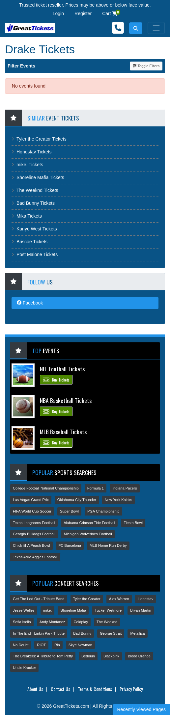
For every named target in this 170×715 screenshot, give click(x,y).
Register (83, 13)
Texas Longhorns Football (34, 523)
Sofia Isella (22, 622)
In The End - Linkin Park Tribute (39, 633)
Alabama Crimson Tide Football (89, 523)
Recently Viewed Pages (141, 709)
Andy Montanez (52, 622)
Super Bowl (69, 511)
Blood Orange (139, 656)
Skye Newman (80, 645)
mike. (47, 610)
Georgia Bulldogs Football (34, 534)
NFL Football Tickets (62, 368)
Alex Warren (119, 599)
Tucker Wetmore (108, 610)
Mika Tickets (27, 216)
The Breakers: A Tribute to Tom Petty (43, 656)
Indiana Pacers (124, 488)
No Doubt (20, 645)
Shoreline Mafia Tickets (38, 177)
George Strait (111, 633)
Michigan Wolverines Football (88, 534)
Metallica (137, 633)
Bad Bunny (82, 633)
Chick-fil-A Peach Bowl (31, 545)
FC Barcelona (70, 545)
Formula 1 (95, 488)
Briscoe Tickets (29, 241)
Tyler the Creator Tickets (39, 139)
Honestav (145, 599)
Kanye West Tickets (34, 228)
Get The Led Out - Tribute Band (39, 599)
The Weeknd (107, 622)
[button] (135, 28)
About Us (35, 688)
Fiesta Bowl (133, 523)
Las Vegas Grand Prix (31, 500)
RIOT (41, 645)
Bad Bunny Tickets (33, 203)
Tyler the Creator (86, 599)
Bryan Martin (140, 610)
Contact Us (60, 688)
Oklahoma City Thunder (76, 500)
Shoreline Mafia (73, 610)
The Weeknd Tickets (35, 190)
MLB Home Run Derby (108, 545)
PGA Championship (103, 511)
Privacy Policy (131, 688)
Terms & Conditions (95, 688)
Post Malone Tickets (35, 254)
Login (58, 13)
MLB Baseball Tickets (63, 431)
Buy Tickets (56, 380)
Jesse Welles (24, 610)
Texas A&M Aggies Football (35, 557)
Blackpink (111, 656)
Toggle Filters (146, 66)
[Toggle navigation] (156, 28)
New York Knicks (118, 500)
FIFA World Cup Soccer (32, 511)
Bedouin (88, 656)
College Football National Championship (46, 488)
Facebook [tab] (30, 302)
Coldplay (80, 622)
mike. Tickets (27, 164)
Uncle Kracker (24, 668)
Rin (57, 645)
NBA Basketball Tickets (66, 400)
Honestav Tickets (32, 151)
